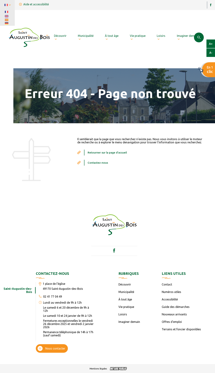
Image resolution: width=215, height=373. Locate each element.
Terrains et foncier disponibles (181, 329)
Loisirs (122, 314)
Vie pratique (126, 306)
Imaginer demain (129, 321)
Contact (167, 284)
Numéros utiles (171, 291)
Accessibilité (170, 299)
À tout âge (125, 299)
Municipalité (126, 291)
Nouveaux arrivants (174, 314)
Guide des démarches (176, 306)
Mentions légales (98, 368)
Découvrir (124, 284)
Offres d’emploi (172, 321)
